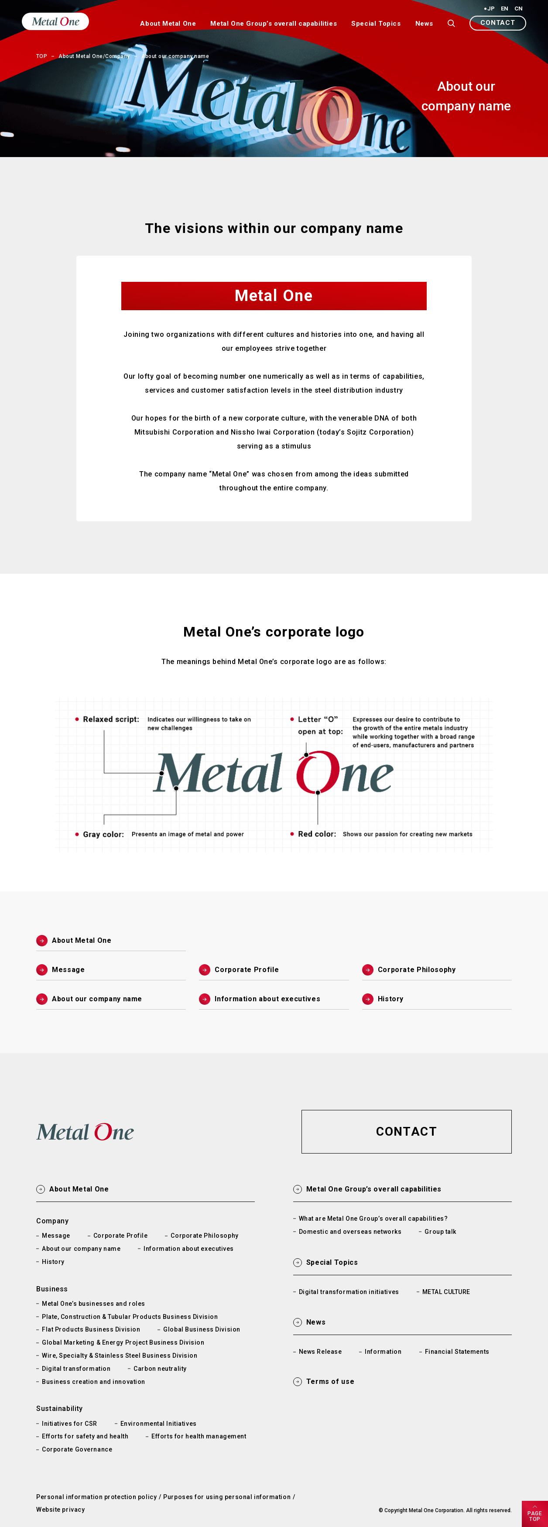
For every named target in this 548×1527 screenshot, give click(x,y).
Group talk (440, 1231)
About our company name (81, 1248)
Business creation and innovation (93, 1381)
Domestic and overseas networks (350, 1231)
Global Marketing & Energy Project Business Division (123, 1342)
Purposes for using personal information (227, 1496)
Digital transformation (76, 1368)
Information (383, 1351)
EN (504, 9)
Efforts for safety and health (85, 1436)
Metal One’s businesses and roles (93, 1303)
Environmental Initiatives (158, 1423)
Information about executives (189, 1248)
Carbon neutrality (160, 1368)
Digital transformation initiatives (349, 1291)
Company (52, 1221)
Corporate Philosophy (204, 1235)
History (53, 1261)
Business (52, 1289)
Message (56, 1235)
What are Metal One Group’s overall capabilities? (373, 1218)
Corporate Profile (120, 1235)
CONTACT (497, 23)
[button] (497, 23)
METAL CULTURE (446, 1291)
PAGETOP (534, 1516)
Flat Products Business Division (91, 1329)
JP (491, 9)
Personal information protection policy (96, 1496)
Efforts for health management (198, 1436)
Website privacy (60, 1509)
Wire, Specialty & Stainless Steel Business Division (120, 1355)
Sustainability (59, 1408)
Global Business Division (201, 1329)
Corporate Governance (77, 1449)
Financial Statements (457, 1351)
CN (518, 9)
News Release (320, 1351)
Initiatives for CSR (69, 1423)
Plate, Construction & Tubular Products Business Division (130, 1316)
